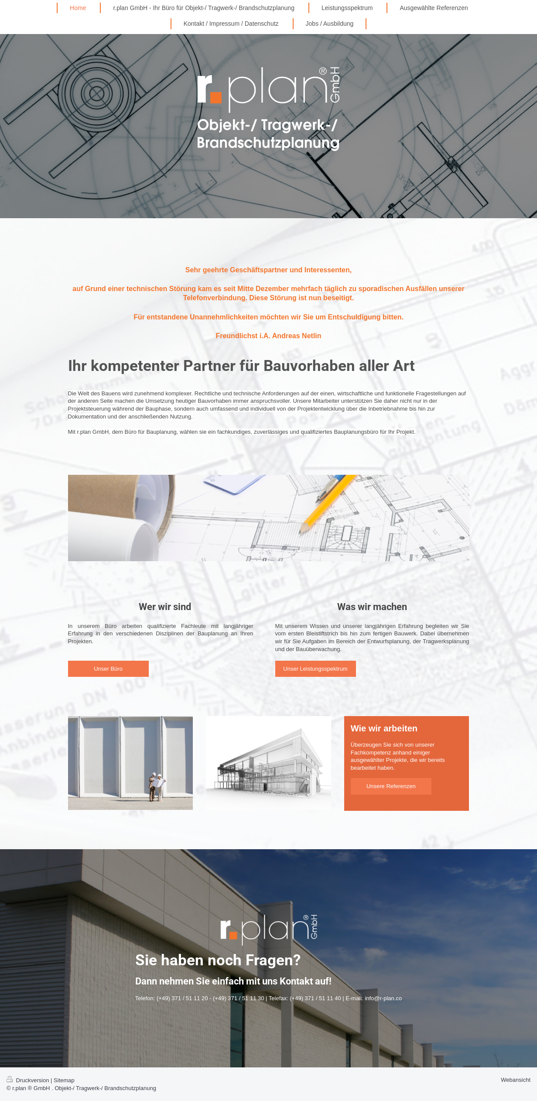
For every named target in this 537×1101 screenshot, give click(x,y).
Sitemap (64, 1080)
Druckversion (29, 1080)
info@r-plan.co (383, 998)
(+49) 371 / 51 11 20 (182, 998)
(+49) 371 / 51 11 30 (238, 998)
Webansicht (515, 1080)
